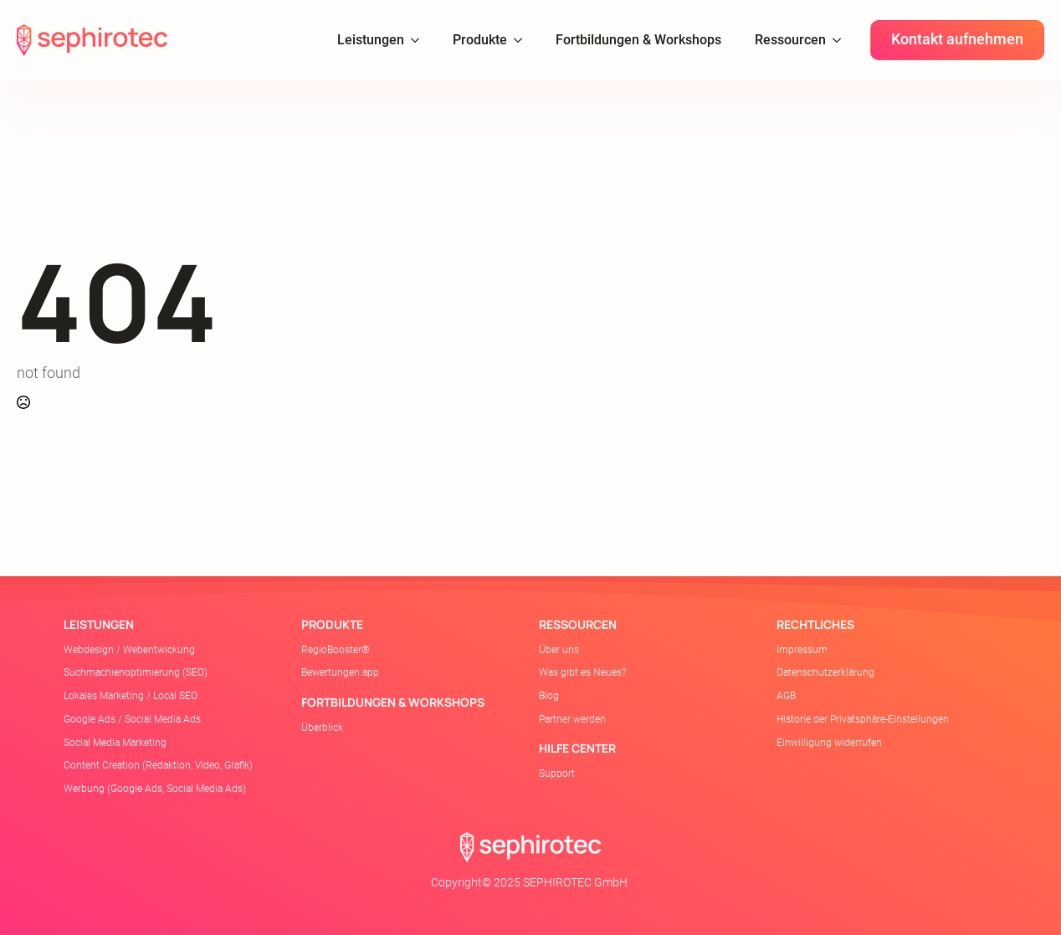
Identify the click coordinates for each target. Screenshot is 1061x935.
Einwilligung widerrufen (829, 743)
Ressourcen (790, 40)
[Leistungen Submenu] (420, 40)
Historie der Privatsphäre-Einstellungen (863, 719)
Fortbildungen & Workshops (638, 40)
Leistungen (370, 40)
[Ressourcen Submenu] (842, 40)
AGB (786, 696)
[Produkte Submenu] (523, 40)
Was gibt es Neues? (582, 672)
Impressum (802, 650)
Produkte (480, 40)
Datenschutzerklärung (825, 672)
